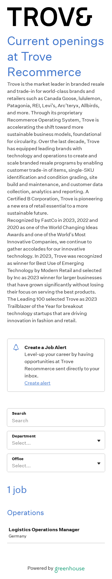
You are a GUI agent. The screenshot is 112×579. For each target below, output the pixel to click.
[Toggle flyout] (98, 440)
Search (19, 413)
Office (18, 458)
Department (24, 436)
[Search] (56, 421)
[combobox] (12, 443)
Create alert (37, 383)
